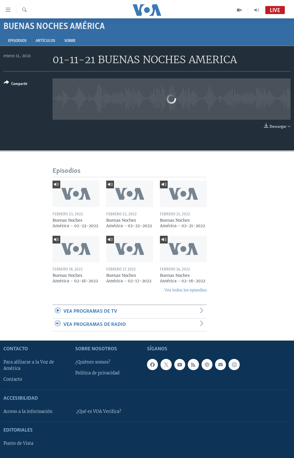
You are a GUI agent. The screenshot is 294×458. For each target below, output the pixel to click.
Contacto (12, 379)
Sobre (70, 41)
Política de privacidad (97, 373)
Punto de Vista (18, 443)
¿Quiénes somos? (92, 362)
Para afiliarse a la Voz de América (28, 365)
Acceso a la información (28, 411)
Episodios (17, 41)
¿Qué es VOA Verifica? (98, 411)
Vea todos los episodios (186, 290)
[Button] (16, 84)
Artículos (45, 41)
